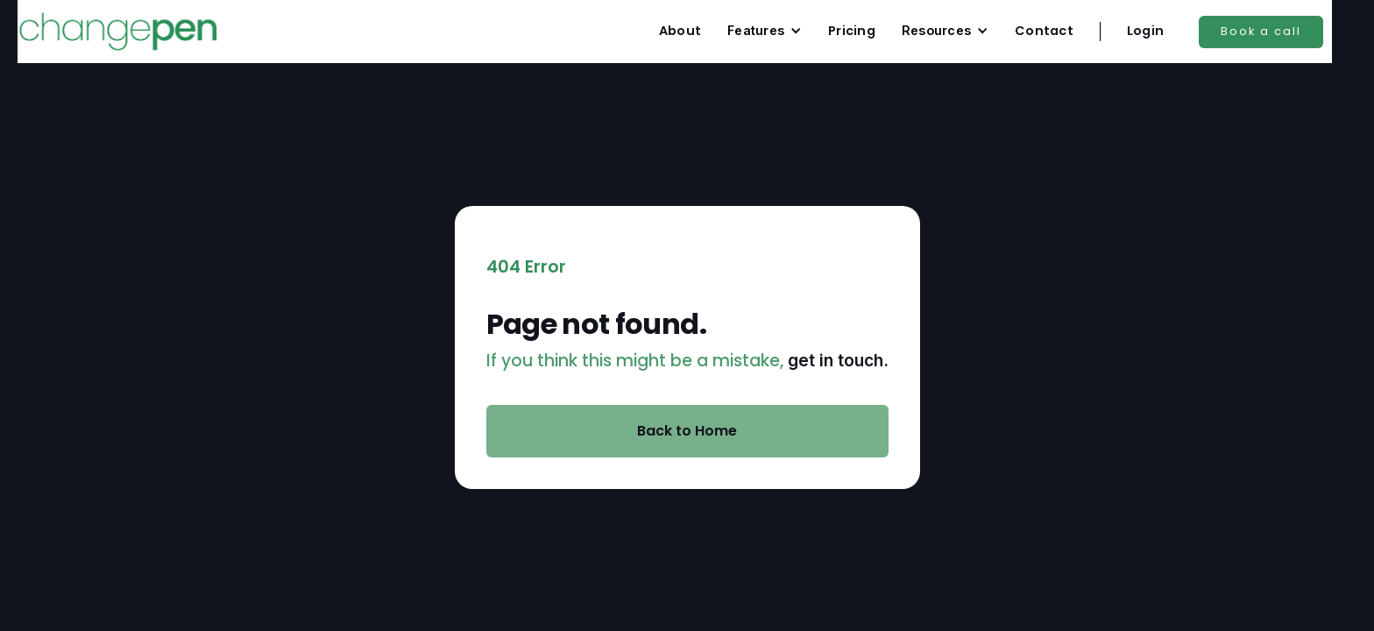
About (680, 30)
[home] (117, 31)
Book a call (1261, 31)
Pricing (851, 30)
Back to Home (687, 431)
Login (1145, 30)
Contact (1044, 30)
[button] (765, 31)
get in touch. (838, 360)
